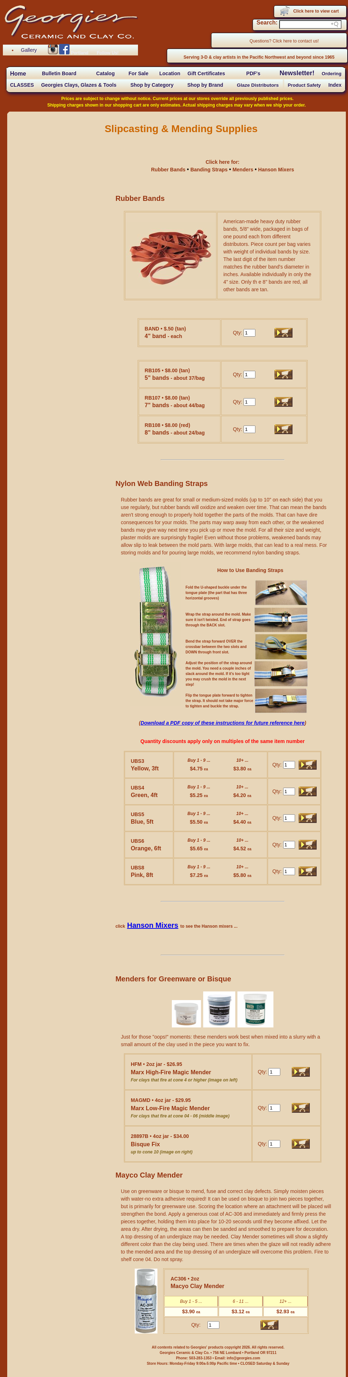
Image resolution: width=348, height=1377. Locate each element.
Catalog (105, 73)
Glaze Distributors (258, 85)
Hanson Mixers (276, 169)
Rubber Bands (169, 169)
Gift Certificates (206, 73)
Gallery (29, 50)
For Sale (138, 73)
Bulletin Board (59, 73)
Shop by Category (152, 85)
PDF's (253, 73)
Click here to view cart (316, 11)
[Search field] (310, 24)
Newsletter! (297, 73)
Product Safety (304, 85)
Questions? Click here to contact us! (284, 41)
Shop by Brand (205, 85)
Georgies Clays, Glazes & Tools (78, 85)
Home (18, 74)
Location (169, 73)
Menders (242, 169)
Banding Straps (209, 169)
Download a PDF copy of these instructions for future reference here (222, 723)
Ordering (332, 73)
